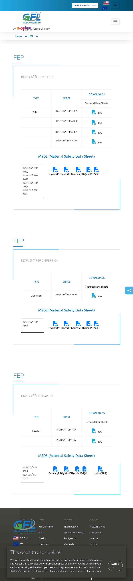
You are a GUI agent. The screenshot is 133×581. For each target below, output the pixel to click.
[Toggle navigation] (115, 5)
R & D (41, 533)
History (93, 544)
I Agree (115, 565)
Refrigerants (70, 538)
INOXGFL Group (97, 527)
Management (96, 533)
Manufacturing (46, 527)
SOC (96, 171)
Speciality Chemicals (74, 533)
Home (18, 36)
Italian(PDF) (100, 471)
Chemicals (69, 544)
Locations (44, 544)
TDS (97, 113)
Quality (42, 538)
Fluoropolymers (72, 527)
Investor (94, 538)
